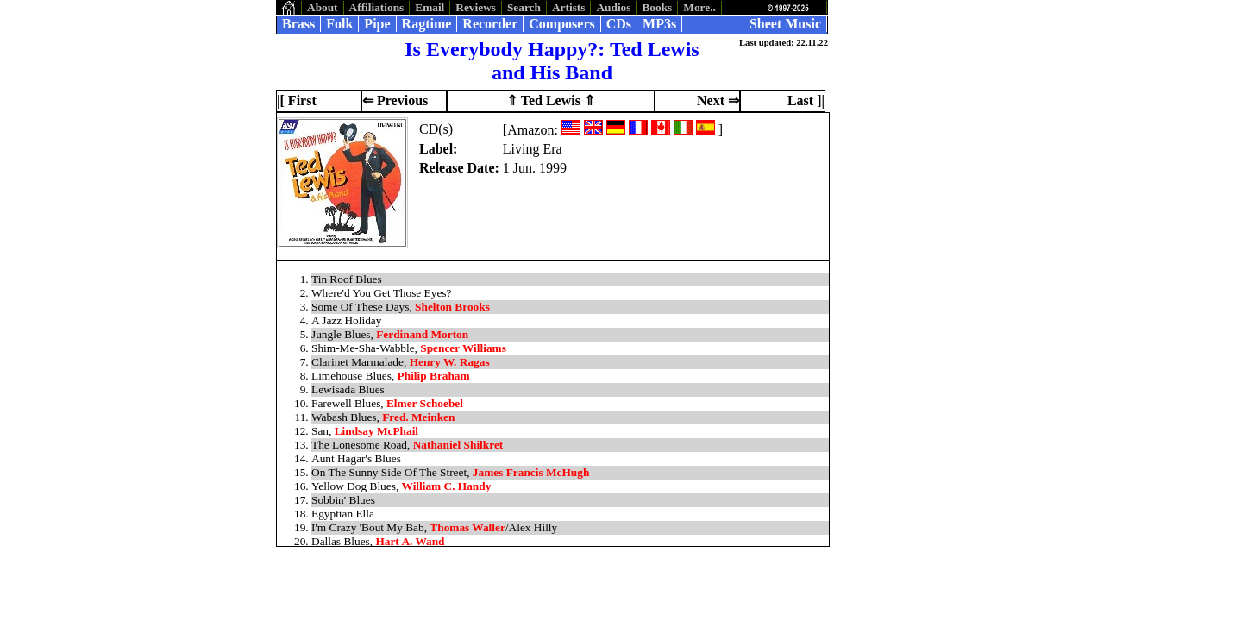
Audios (613, 7)
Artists (569, 7)
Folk (339, 23)
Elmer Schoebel (424, 403)
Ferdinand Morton (422, 334)
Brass (298, 23)
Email (429, 7)
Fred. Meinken (418, 417)
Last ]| (806, 100)
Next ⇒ (718, 100)
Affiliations (377, 7)
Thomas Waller (467, 527)
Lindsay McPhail (376, 430)
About (322, 7)
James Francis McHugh (531, 472)
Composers (561, 23)
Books (657, 7)
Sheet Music (785, 23)
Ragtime (427, 23)
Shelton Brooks (452, 306)
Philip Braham (434, 375)
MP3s (659, 23)
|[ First (297, 100)
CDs (618, 23)
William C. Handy (447, 486)
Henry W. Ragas (450, 361)
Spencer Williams (463, 348)
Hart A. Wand (409, 541)
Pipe (377, 23)
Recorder (490, 23)
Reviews (475, 7)
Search (524, 7)
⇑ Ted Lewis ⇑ (550, 100)
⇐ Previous (395, 100)
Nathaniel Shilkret (458, 444)
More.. (699, 7)
